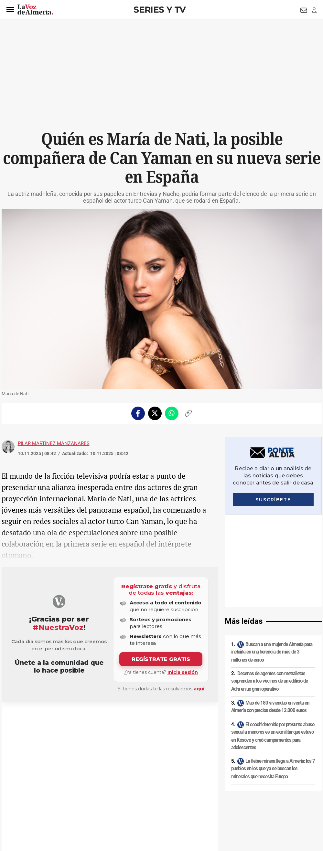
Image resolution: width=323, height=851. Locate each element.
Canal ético (67, 806)
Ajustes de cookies (100, 806)
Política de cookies (89, 795)
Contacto (235, 795)
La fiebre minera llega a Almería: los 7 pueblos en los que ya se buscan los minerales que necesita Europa (273, 676)
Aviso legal (14, 795)
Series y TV (160, 9)
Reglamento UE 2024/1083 (28, 806)
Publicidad (258, 795)
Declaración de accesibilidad (147, 806)
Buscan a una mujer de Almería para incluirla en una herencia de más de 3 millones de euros (271, 559)
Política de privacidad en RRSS (194, 795)
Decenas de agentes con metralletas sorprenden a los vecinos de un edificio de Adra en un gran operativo (269, 589)
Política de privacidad (48, 795)
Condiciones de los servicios (136, 795)
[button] (10, 10)
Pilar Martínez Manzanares (54, 443)
